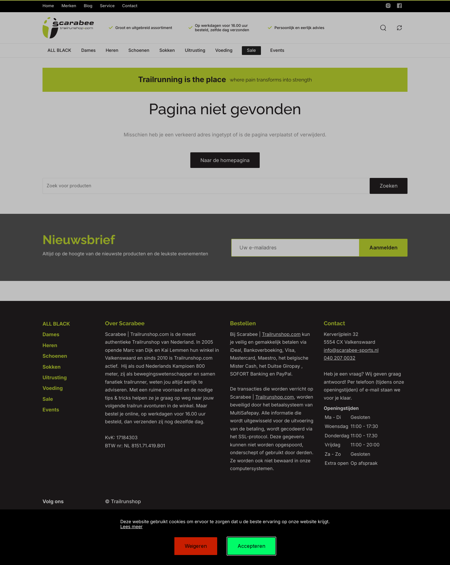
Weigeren (196, 546)
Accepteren (251, 546)
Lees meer (131, 526)
